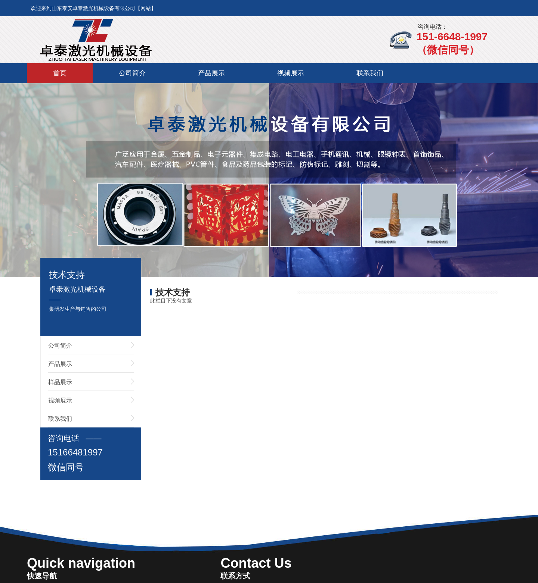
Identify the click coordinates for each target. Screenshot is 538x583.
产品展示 (211, 73)
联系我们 (369, 73)
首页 (60, 73)
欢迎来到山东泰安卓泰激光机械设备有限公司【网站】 (93, 8)
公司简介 (132, 73)
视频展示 (290, 73)
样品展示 (60, 382)
